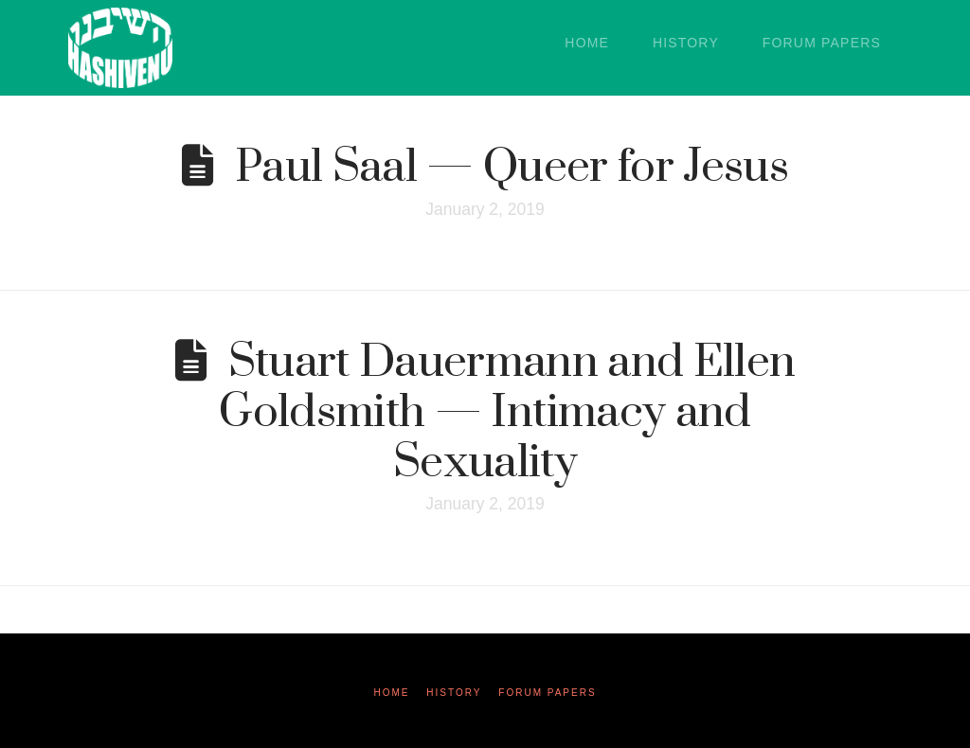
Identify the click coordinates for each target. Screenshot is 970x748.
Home (391, 692)
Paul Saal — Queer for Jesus (511, 167)
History (453, 692)
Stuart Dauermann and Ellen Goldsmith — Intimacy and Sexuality (507, 412)
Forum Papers (547, 692)
